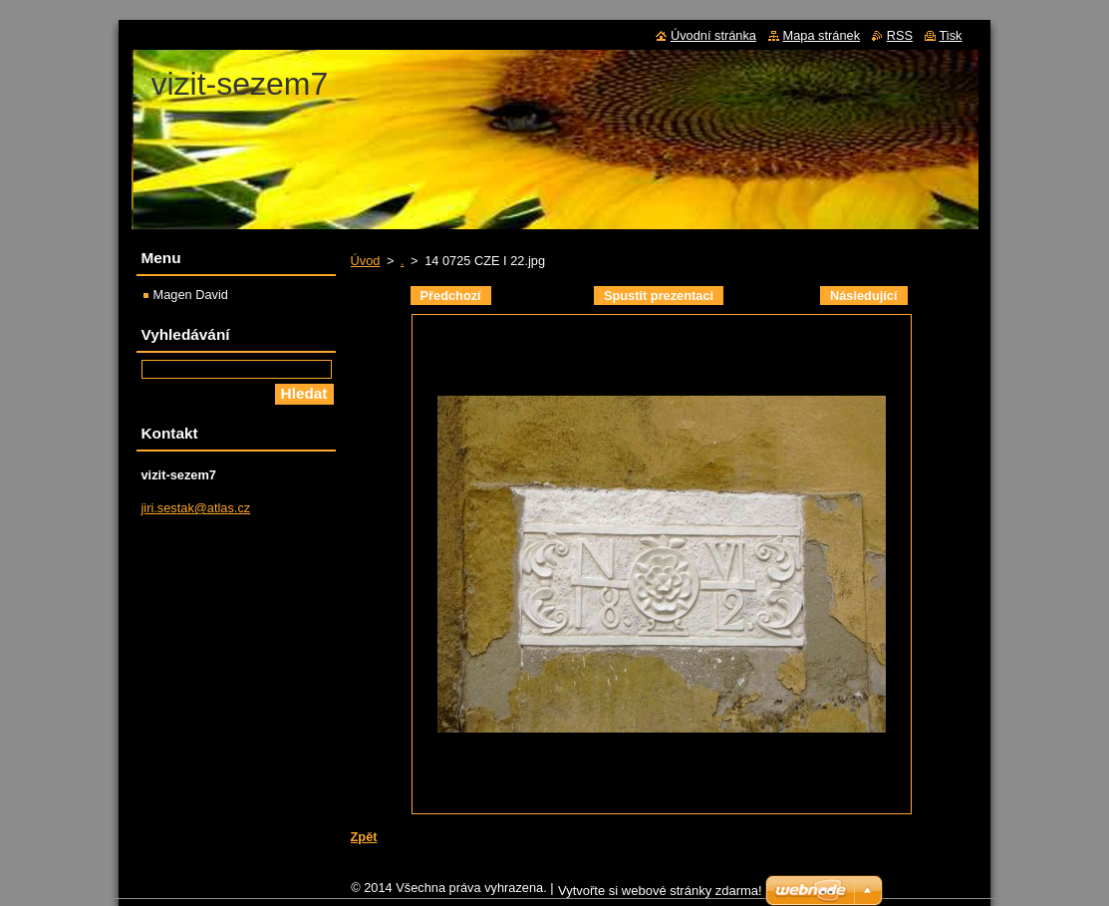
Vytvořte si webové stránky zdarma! (660, 895)
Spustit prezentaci (658, 295)
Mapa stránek (822, 35)
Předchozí (450, 295)
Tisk (951, 35)
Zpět (364, 836)
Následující (864, 295)
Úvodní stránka (713, 35)
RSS (900, 35)
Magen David (190, 294)
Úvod (366, 260)
